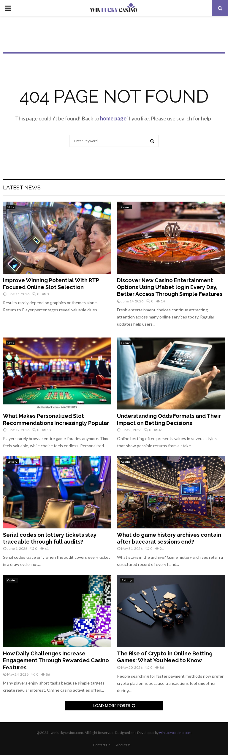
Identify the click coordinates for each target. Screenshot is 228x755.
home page (113, 118)
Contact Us (101, 745)
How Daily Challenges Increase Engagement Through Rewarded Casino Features (56, 660)
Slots (10, 207)
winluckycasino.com (175, 732)
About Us (123, 745)
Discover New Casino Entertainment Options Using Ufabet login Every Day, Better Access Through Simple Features (169, 287)
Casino (125, 207)
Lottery (12, 461)
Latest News (22, 187)
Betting (126, 580)
